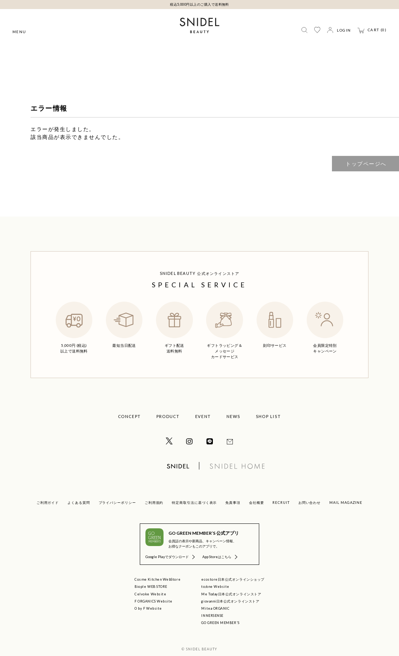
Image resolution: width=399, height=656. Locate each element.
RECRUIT (281, 502)
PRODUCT (168, 416)
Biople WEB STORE (151, 586)
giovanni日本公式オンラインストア (230, 601)
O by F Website (148, 608)
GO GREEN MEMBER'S (220, 623)
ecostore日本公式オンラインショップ (232, 579)
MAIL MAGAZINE (345, 502)
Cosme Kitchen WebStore (157, 579)
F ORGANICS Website (154, 601)
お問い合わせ (309, 502)
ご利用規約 (154, 502)
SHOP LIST (268, 416)
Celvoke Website (150, 594)
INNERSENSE (212, 615)
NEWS (233, 416)
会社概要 (256, 502)
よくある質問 (78, 502)
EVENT (203, 416)
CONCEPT (129, 416)
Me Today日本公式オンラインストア (231, 594)
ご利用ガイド (48, 502)
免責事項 (232, 502)
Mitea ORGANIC (215, 608)
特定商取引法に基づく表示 (194, 502)
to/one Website (215, 586)
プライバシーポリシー (117, 502)
